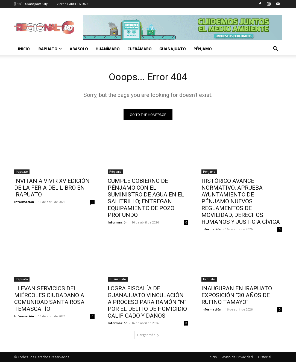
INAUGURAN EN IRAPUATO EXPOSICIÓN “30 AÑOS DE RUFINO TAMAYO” (236, 297)
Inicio (24, 48)
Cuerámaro (139, 48)
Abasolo (79, 48)
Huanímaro (108, 48)
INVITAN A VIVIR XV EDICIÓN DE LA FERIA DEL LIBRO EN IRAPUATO (52, 189)
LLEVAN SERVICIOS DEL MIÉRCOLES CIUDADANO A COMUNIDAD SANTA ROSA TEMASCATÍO (49, 300)
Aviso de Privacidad (237, 359)
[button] (275, 49)
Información (24, 203)
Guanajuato (172, 48)
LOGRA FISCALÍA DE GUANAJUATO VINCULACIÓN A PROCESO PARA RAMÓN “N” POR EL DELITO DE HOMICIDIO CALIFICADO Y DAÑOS (147, 304)
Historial (264, 359)
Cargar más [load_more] (148, 337)
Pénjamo (203, 48)
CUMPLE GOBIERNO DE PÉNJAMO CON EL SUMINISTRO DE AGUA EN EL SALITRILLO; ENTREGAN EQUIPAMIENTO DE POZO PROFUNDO (146, 199)
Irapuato (49, 48)
